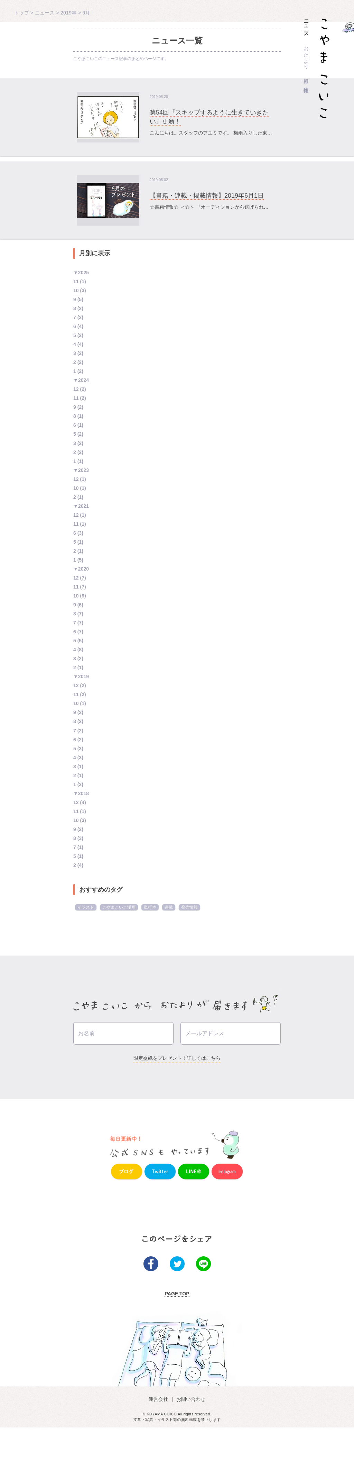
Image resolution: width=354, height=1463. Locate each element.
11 (76, 281)
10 (76, 290)
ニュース (306, 25)
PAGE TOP (177, 1329)
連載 (169, 907)
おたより (306, 55)
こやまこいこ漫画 (119, 907)
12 (76, 389)
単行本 (150, 907)
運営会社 (160, 1434)
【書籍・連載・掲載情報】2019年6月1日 (207, 195)
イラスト (85, 907)
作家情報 (306, 83)
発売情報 (189, 907)
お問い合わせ (190, 1434)
